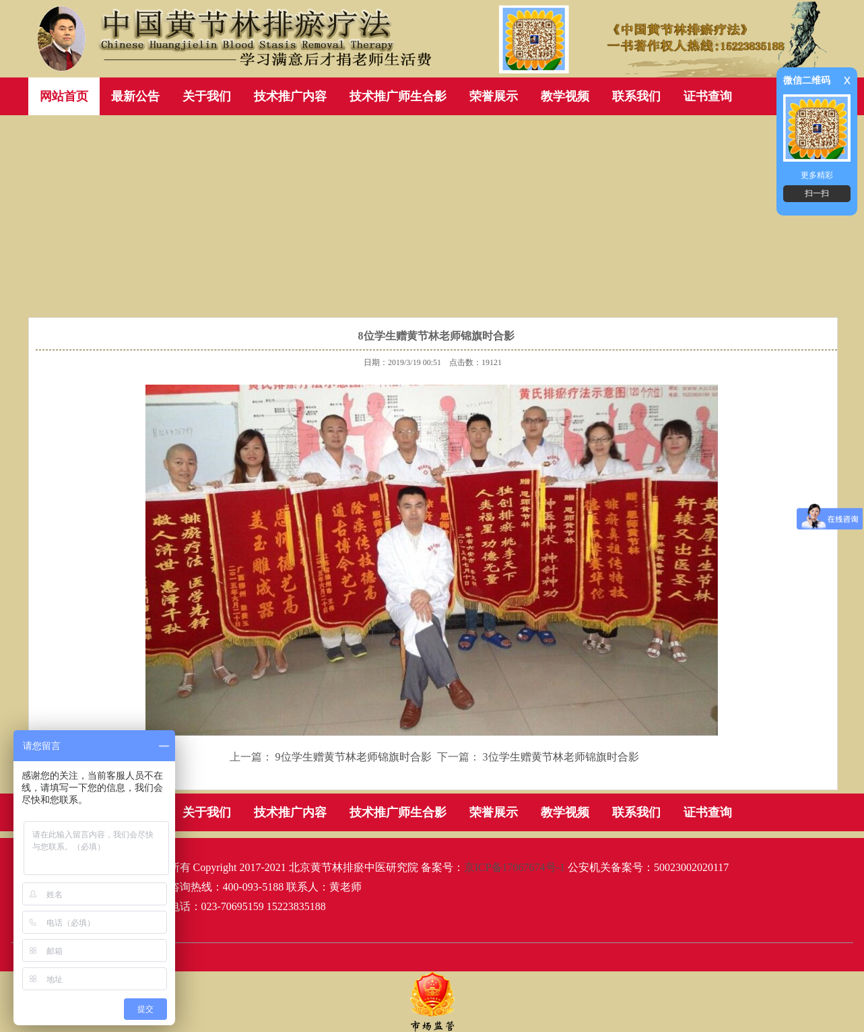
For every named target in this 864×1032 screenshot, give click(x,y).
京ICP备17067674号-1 (514, 867)
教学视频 (565, 96)
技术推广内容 (290, 96)
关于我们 (206, 96)
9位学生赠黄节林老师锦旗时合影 (353, 757)
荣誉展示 (493, 96)
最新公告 (135, 96)
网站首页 (64, 96)
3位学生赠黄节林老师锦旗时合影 (561, 757)
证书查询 (708, 96)
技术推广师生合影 (398, 96)
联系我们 (636, 96)
